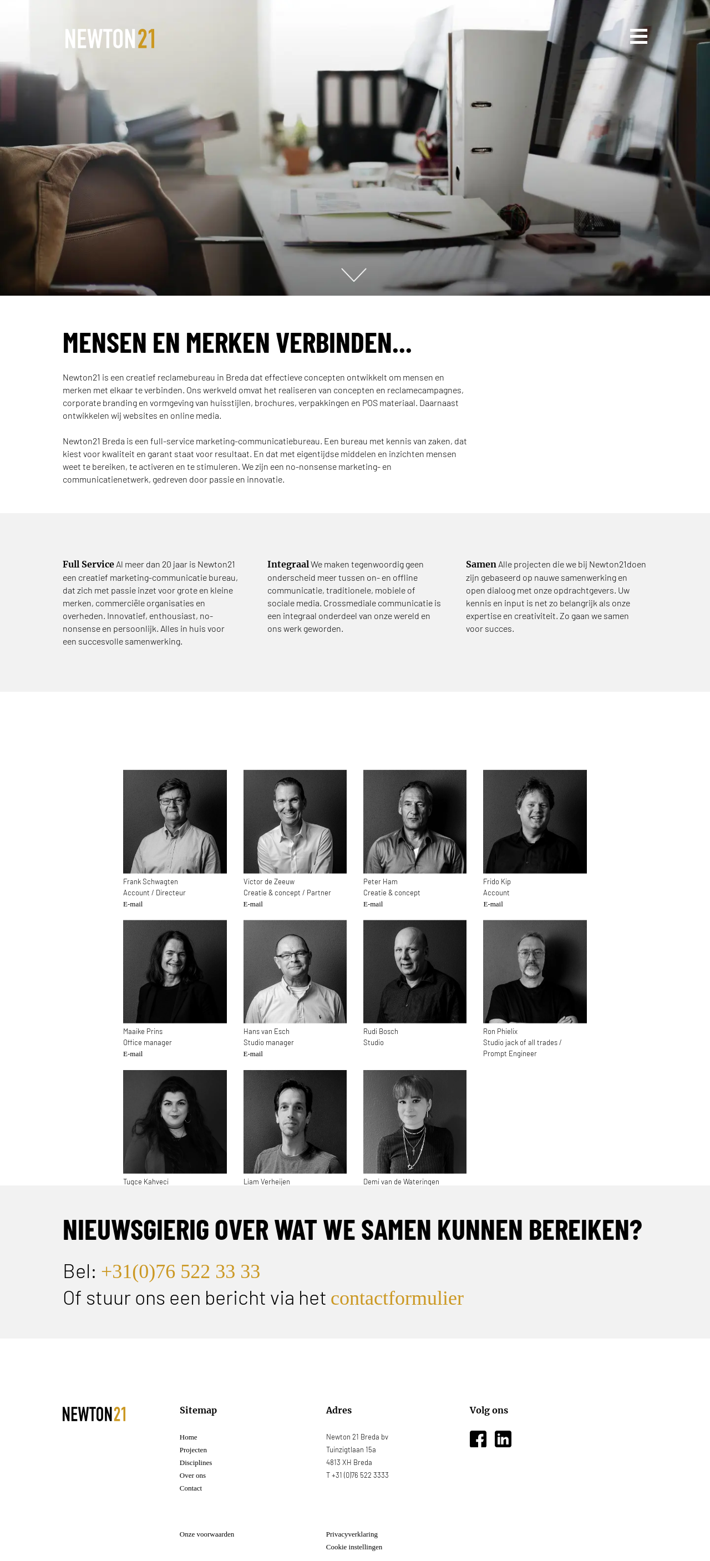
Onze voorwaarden (207, 1534)
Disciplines (196, 1462)
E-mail (133, 930)
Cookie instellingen (354, 1547)
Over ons (193, 1475)
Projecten (193, 1450)
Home (188, 1437)
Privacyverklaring (352, 1534)
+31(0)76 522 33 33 (180, 1271)
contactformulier (397, 1298)
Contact (191, 1488)
